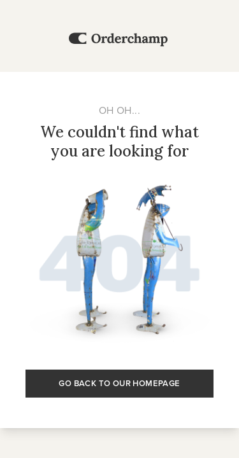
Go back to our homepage (119, 383)
